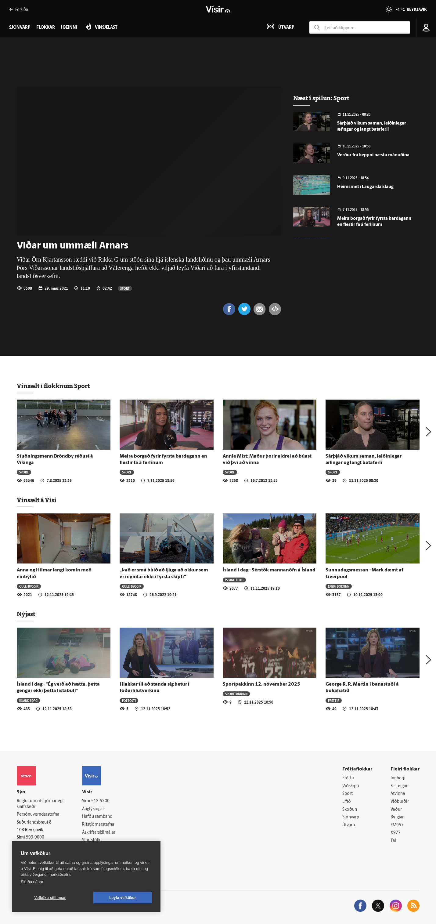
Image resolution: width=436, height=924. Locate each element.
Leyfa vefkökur (122, 898)
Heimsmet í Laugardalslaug (365, 187)
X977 (396, 833)
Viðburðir (400, 801)
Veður (396, 809)
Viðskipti (350, 786)
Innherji (398, 778)
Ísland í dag (234, 579)
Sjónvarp (350, 817)
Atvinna (398, 794)
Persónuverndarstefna (38, 814)
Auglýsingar (93, 809)
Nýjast (26, 613)
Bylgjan (398, 817)
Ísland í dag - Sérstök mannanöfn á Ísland (269, 570)
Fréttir (333, 700)
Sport (125, 288)
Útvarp (348, 825)
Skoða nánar (32, 881)
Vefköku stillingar (50, 898)
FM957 (397, 825)
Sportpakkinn (236, 693)
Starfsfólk (91, 840)
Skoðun (349, 809)
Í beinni (69, 27)
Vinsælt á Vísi (36, 500)
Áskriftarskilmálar (98, 832)
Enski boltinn (338, 586)
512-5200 (100, 801)
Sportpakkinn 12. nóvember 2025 (261, 684)
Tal (393, 841)
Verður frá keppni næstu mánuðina (373, 155)
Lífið (346, 801)
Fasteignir (400, 786)
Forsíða (18, 9)
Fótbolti (129, 700)
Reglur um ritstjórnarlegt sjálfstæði (40, 804)
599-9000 (35, 837)
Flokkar (45, 27)
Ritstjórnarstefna (98, 824)
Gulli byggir (28, 586)
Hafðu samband (97, 816)
